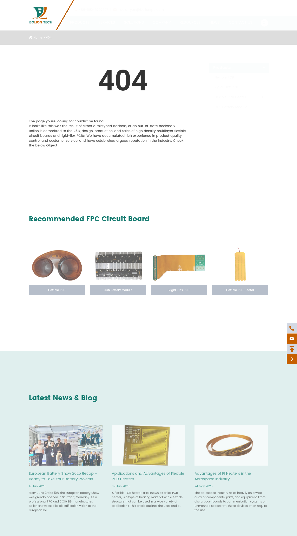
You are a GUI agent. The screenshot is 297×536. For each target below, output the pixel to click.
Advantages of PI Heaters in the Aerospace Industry (222, 478)
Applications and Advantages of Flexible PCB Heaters (148, 478)
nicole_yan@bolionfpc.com (140, 6)
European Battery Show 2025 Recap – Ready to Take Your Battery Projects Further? (63, 478)
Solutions (134, 19)
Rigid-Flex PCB (222, 87)
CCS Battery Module (227, 107)
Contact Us (240, 19)
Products (80, 19)
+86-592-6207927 (93, 6)
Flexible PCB (220, 77)
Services (106, 19)
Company (162, 19)
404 (49, 37)
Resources (190, 19)
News (214, 19)
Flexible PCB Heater (226, 97)
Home (38, 37)
